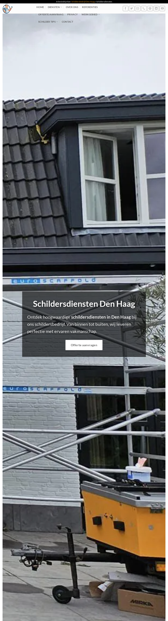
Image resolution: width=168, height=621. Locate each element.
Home (40, 7)
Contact (67, 21)
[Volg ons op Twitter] (131, 8)
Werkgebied (91, 14)
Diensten (55, 7)
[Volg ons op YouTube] (162, 8)
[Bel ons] (144, 8)
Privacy (72, 14)
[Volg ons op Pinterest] (150, 8)
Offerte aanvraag (50, 14)
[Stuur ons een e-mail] (138, 8)
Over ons (72, 7)
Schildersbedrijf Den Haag (83, 1)
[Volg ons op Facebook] (125, 8)
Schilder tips (48, 21)
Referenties (90, 7)
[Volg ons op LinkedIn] (156, 8)
